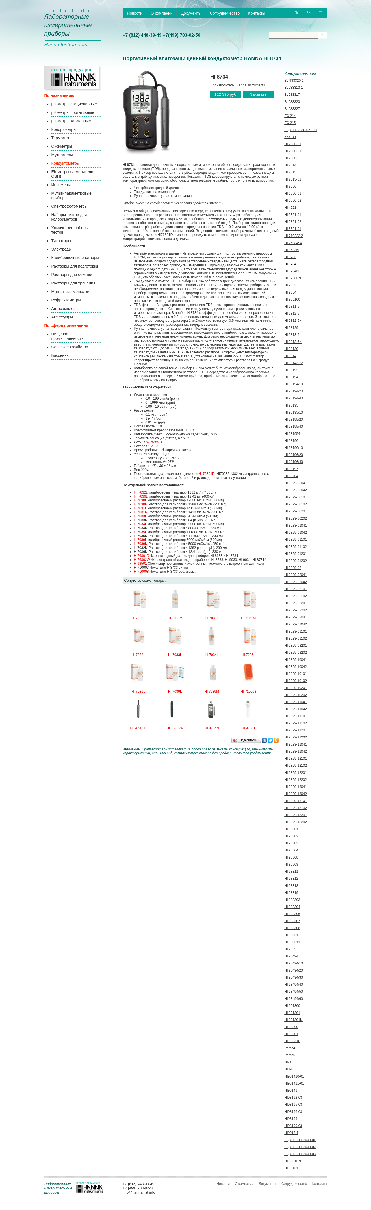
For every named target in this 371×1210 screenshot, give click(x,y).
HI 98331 (291, 935)
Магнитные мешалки (70, 291)
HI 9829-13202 (296, 822)
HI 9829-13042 (296, 794)
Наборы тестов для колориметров (69, 216)
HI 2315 (290, 172)
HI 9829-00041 (296, 483)
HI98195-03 (293, 1105)
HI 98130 (291, 349)
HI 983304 (292, 907)
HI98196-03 (293, 1112)
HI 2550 (290, 186)
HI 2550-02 (293, 201)
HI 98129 (291, 328)
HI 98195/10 (294, 412)
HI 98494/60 (294, 999)
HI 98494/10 (294, 963)
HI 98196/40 (294, 462)
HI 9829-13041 (296, 787)
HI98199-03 (293, 1126)
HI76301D (141, 556)
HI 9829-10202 (296, 695)
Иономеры (61, 185)
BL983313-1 (294, 88)
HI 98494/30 (294, 977)
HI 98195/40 (294, 427)
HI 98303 (291, 843)
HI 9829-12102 (296, 766)
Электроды (61, 249)
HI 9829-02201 (296, 603)
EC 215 (290, 123)
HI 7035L (248, 655)
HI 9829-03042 (296, 624)
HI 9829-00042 (296, 490)
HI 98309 (291, 864)
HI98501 (140, 564)
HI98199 (291, 1119)
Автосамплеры (65, 308)
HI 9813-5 (292, 335)
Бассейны (60, 355)
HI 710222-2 (294, 236)
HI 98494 (291, 956)
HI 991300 (292, 1006)
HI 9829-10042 (296, 667)
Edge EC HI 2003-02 (300, 1147)
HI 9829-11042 (296, 709)
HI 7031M (248, 618)
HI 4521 (290, 208)
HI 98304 (291, 850)
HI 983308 (292, 928)
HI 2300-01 (293, 151)
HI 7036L (140, 496)
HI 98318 (291, 886)
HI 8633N (292, 250)
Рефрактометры (66, 300)
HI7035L (140, 532)
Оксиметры (61, 146)
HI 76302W (174, 728)
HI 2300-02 (293, 158)
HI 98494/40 (294, 985)
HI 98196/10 (294, 448)
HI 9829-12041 (296, 744)
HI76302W (142, 560)
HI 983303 (292, 900)
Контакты (256, 13)
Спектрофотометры (69, 206)
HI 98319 (291, 893)
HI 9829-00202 (296, 518)
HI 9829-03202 (296, 653)
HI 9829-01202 (296, 561)
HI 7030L (138, 618)
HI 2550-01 (293, 193)
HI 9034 (290, 292)
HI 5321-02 (293, 222)
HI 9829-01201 (296, 554)
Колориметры (64, 129)
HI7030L (140, 500)
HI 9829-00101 (296, 497)
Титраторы (61, 240)
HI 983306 (292, 914)
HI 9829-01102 (296, 547)
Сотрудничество (225, 13)
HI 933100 (292, 299)
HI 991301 (292, 1013)
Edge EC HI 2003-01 (300, 1140)
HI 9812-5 (292, 314)
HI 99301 (291, 1034)
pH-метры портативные (72, 112)
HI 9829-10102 (296, 681)
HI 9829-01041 (296, 525)
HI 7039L (175, 692)
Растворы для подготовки (74, 266)
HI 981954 (292, 434)
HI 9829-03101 (296, 631)
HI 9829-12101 (296, 759)
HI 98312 (291, 879)
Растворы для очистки (71, 274)
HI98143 (291, 1090)
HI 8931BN (293, 1161)
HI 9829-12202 (296, 780)
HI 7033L (175, 655)
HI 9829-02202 (296, 610)
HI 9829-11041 (296, 702)
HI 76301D (154, 442)
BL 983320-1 (294, 80)
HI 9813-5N (293, 342)
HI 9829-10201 (296, 688)
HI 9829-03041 (296, 617)
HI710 (289, 1062)
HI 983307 (292, 921)
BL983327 (292, 109)
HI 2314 (290, 165)
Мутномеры (62, 155)
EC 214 (290, 116)
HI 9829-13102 (296, 808)
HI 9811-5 (292, 307)
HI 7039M (211, 692)
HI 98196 (291, 441)
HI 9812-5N (293, 321)
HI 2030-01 (293, 144)
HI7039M (141, 544)
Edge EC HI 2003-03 (300, 1154)
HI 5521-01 (293, 229)
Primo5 (290, 1055)
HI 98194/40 (294, 398)
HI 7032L (140, 492)
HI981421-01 (294, 1083)
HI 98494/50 (294, 992)
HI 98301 (291, 829)
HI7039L (140, 540)
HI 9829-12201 (296, 773)
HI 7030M (175, 618)
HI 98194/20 (294, 391)
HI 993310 (292, 1041)
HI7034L (140, 524)
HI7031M (141, 512)
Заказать (258, 94)
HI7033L (140, 516)
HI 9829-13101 (296, 801)
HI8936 (290, 1069)
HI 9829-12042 (296, 751)
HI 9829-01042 (296, 533)
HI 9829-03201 (296, 646)
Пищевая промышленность (67, 336)
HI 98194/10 (294, 384)
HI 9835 (290, 949)
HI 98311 (291, 872)
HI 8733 (290, 257)
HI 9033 (290, 285)
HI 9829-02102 (296, 596)
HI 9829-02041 (296, 575)
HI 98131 (291, 1168)
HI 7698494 (293, 243)
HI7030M (141, 504)
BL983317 (292, 95)
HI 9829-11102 (296, 723)
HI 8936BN (293, 278)
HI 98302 (291, 836)
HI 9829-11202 (296, 737)
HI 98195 (291, 405)
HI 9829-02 (293, 568)
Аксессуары (62, 317)
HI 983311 (292, 942)
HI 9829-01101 (296, 540)
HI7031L (140, 508)
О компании (161, 13)
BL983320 (292, 102)
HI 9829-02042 (296, 582)
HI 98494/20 (294, 970)
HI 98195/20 (294, 420)
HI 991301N (294, 1020)
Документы (191, 13)
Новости (134, 13)
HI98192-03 (293, 1098)
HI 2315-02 (293, 179)
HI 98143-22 (294, 363)
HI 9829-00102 (296, 504)
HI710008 (141, 571)
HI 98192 (291, 370)
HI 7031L (212, 618)
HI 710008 (248, 692)
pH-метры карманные (71, 121)
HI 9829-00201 (296, 511)
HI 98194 (291, 377)
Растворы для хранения (73, 283)
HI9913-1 (291, 1133)
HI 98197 (291, 469)
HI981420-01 (294, 1076)
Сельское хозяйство (69, 347)
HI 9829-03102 (296, 638)
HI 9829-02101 (296, 589)
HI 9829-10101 (296, 674)
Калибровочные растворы (75, 257)
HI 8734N (212, 728)
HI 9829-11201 (296, 730)
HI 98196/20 (294, 455)
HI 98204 (291, 476)
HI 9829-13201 (296, 815)
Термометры (63, 138)
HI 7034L (212, 655)
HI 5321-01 (293, 215)
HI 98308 (291, 857)
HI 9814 (290, 356)
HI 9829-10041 (296, 660)
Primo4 (290, 1048)
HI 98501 (248, 728)
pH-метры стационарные (74, 104)
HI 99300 (291, 1027)
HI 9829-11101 (296, 716)
